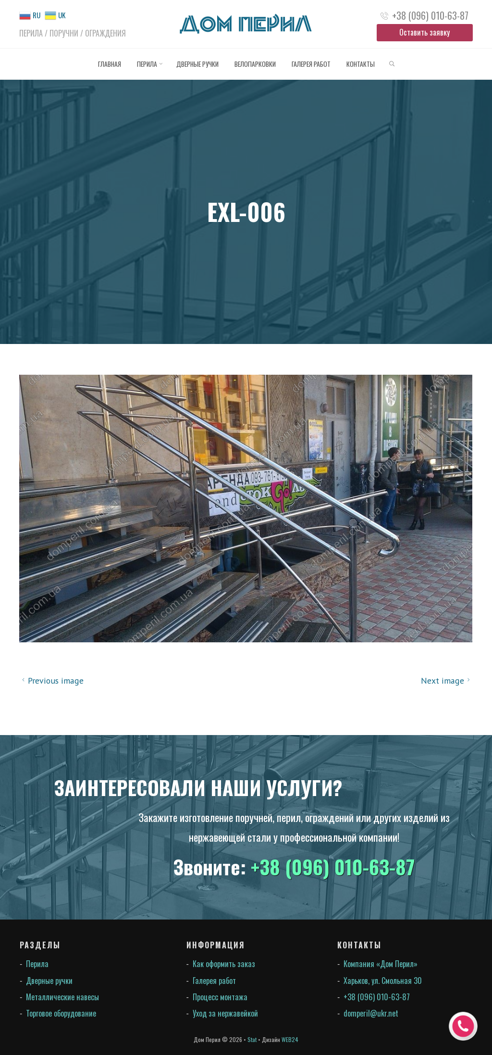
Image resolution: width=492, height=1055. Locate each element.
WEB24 (290, 1039)
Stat (252, 1039)
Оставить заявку (424, 32)
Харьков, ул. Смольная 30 (383, 980)
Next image (447, 680)
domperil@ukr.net (371, 1013)
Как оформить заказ (224, 963)
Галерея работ (214, 980)
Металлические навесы (62, 997)
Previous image (51, 680)
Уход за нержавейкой (225, 1013)
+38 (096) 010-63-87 (430, 15)
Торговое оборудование (61, 1013)
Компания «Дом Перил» (381, 963)
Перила (37, 963)
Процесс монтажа (220, 997)
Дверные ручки (49, 980)
